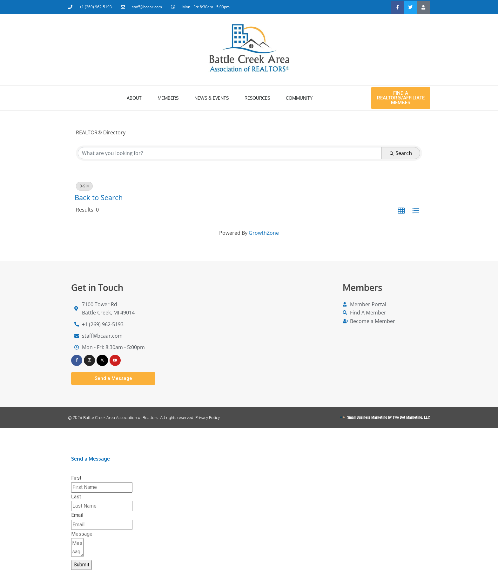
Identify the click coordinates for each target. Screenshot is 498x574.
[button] (401, 211)
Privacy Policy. (207, 418)
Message (81, 535)
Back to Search (100, 197)
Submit (81, 566)
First (76, 479)
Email (77, 516)
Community (299, 98)
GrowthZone (264, 232)
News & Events (211, 98)
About (134, 98)
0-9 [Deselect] (84, 186)
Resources (257, 98)
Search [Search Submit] (401, 153)
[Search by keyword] (230, 153)
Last (76, 498)
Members (168, 98)
